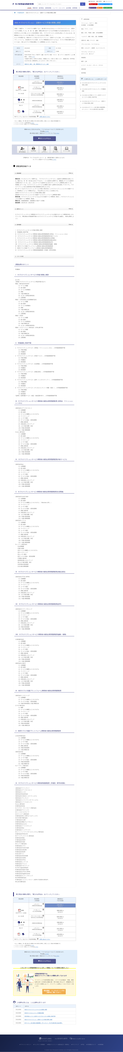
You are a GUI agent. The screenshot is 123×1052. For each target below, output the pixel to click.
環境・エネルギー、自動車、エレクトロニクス (93, 47)
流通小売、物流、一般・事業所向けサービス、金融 (36, 64)
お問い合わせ (108, 8)
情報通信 (83, 56)
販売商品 (41, 8)
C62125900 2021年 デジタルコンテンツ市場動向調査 (94, 89)
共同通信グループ (91, 1044)
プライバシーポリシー (25, 1044)
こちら (33, 56)
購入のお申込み (44, 138)
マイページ (92, 8)
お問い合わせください (44, 116)
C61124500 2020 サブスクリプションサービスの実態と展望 (94, 83)
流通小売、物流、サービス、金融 (89, 39)
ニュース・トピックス (59, 8)
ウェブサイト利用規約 (39, 1044)
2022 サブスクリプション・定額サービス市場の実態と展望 (38, 1019)
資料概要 (45, 224)
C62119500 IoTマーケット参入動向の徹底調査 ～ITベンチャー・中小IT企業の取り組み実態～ (94, 107)
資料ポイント (45, 208)
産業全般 (83, 68)
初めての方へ (93, 4)
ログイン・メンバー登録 (105, 4)
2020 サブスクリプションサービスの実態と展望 (35, 1009)
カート (100, 8)
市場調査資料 (20, 12)
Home (29, 8)
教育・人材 (84, 60)
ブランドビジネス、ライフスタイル (90, 43)
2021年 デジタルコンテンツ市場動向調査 (34, 1013)
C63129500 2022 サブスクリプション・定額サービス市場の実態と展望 (94, 101)
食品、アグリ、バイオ (87, 28)
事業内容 (35, 8)
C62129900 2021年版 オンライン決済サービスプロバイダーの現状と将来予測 (94, 95)
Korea (99, 1)
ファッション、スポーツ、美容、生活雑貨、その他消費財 (89, 23)
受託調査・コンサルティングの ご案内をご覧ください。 (54, 991)
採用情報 (74, 8)
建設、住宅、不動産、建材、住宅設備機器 (92, 31)
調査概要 (45, 172)
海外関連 (83, 72)
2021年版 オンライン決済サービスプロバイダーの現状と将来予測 (39, 1016)
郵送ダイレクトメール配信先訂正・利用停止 (58, 1044)
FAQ (82, 1044)
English (92, 1)
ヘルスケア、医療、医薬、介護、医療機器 (92, 35)
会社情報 (68, 8)
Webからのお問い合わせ (77, 1038)
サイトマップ (108, 1)
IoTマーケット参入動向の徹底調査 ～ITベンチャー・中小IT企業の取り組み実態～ (43, 1023)
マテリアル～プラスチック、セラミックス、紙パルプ (88, 51)
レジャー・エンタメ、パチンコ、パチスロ (92, 64)
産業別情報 (48, 8)
